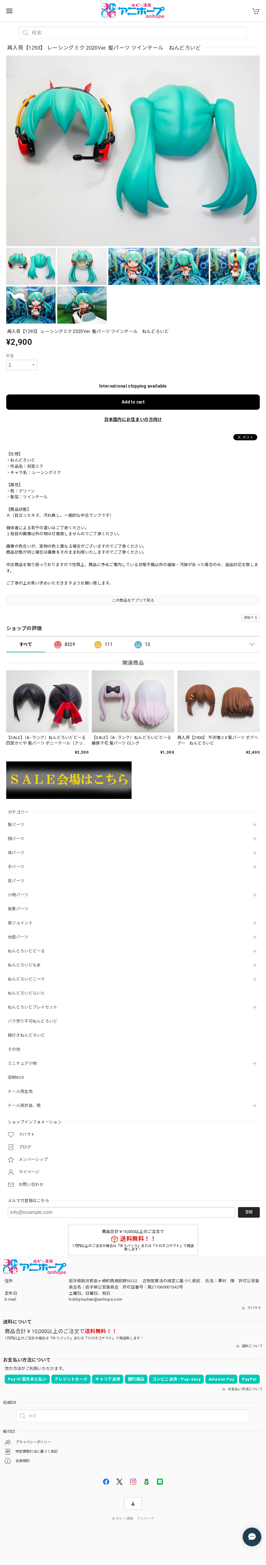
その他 (14, 1049)
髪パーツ (16, 824)
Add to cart (133, 401)
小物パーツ (18, 895)
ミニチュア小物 (22, 1063)
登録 (249, 1212)
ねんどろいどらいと (26, 993)
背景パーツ (18, 909)
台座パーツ (18, 937)
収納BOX (16, 1077)
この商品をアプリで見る (133, 600)
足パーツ (16, 880)
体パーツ (16, 852)
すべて (25, 644)
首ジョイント (20, 923)
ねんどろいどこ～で (26, 979)
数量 (10, 356)
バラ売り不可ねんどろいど (33, 1021)
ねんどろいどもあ (24, 965)
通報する (251, 618)
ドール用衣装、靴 (24, 1105)
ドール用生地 (20, 1091)
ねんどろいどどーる (26, 951)
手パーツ (16, 866)
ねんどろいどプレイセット (33, 1007)
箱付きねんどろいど (26, 1035)
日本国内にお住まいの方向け (133, 419)
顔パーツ (16, 838)
